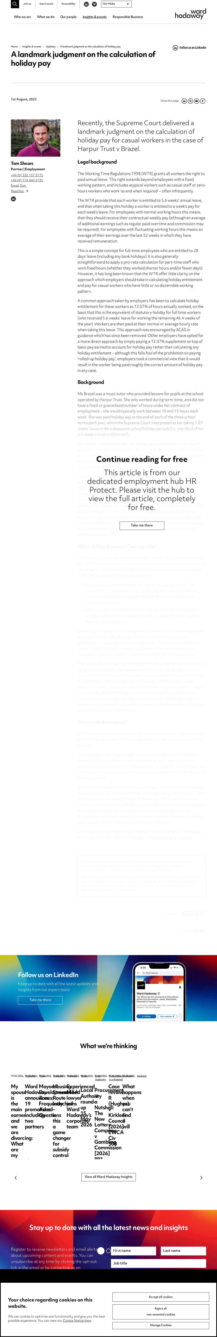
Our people (68, 17)
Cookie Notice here (77, 1321)
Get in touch (46, 4)
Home (14, 46)
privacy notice (31, 1280)
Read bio (19, 191)
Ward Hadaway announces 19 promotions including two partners (109, 1095)
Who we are (22, 17)
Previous (15, 1178)
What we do (45, 17)
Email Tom (18, 186)
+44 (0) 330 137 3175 (27, 175)
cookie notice (66, 1280)
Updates (51, 46)
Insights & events (95, 17)
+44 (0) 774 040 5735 (27, 180)
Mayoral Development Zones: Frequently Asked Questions (178, 1093)
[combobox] (116, 4)
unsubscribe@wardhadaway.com (42, 1274)
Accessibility (68, 4)
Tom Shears (22, 164)
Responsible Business (128, 17)
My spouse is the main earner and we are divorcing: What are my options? (36, 1095)
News (99, 1076)
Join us (27, 4)
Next (201, 1178)
